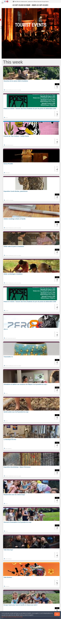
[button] (33, 78)
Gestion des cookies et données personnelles (12, 617)
